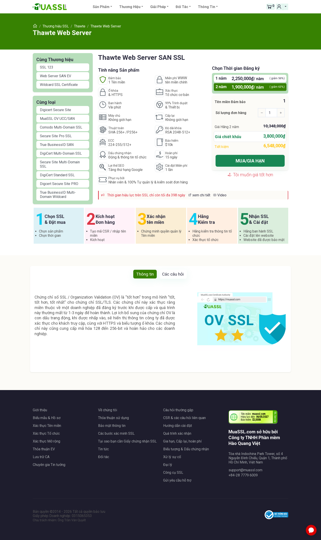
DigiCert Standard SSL (57, 175)
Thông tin (206, 7)
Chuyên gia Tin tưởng (49, 465)
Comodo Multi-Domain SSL (61, 127)
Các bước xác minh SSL (116, 433)
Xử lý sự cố (172, 457)
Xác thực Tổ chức (46, 433)
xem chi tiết (199, 195)
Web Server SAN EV (55, 76)
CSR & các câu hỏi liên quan (184, 418)
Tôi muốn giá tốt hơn (250, 174)
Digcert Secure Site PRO (59, 184)
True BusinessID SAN (57, 145)
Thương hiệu (129, 7)
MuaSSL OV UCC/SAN (57, 118)
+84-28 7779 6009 (243, 475)
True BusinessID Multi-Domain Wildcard (58, 194)
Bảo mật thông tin (112, 426)
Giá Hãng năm (227, 127)
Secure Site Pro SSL (56, 136)
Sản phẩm (101, 7)
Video (219, 195)
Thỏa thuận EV (44, 449)
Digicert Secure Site (55, 110)
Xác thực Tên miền (47, 426)
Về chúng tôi (107, 410)
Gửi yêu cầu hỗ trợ (177, 480)
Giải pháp (158, 7)
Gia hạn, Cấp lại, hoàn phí (182, 441)
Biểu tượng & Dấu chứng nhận (186, 449)
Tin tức (103, 449)
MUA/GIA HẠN (250, 161)
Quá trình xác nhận (177, 433)
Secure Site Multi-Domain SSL (60, 164)
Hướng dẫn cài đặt (177, 426)
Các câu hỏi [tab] (173, 274)
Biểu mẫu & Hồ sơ (46, 418)
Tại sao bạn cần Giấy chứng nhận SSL (127, 441)
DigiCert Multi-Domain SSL (61, 153)
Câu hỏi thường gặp (178, 410)
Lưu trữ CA (41, 457)
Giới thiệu (40, 410)
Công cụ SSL (173, 472)
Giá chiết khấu (228, 136)
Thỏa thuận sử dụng (113, 418)
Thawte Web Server (62, 33)
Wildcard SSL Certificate (59, 85)
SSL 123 (46, 67)
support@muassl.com (245, 470)
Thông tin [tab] (145, 274)
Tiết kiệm (222, 147)
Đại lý (167, 465)
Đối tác (182, 7)
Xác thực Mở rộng (46, 441)
